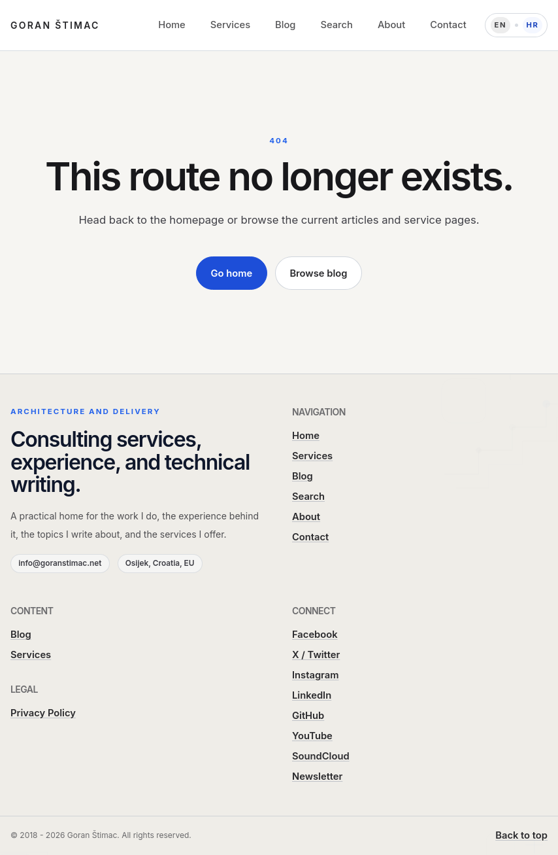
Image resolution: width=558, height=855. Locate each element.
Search (336, 25)
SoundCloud (321, 756)
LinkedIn (311, 695)
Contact (448, 25)
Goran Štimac (55, 25)
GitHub (308, 716)
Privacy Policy (43, 713)
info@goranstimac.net (59, 563)
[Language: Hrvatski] (516, 25)
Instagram (315, 675)
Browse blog (318, 273)
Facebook (315, 634)
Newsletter (317, 776)
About (391, 25)
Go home (232, 273)
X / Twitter (316, 655)
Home (172, 25)
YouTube (312, 736)
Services (230, 25)
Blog (285, 25)
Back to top (521, 835)
